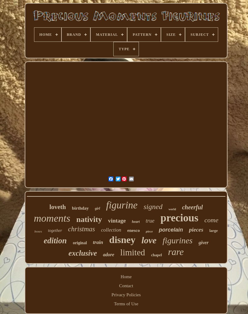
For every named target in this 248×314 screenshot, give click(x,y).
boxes (38, 231)
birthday (80, 208)
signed (152, 207)
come (211, 220)
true (150, 221)
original (80, 243)
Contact (126, 285)
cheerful (192, 207)
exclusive (82, 253)
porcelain (171, 230)
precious (180, 218)
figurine (122, 205)
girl (97, 208)
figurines (177, 240)
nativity (89, 219)
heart (136, 222)
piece (149, 231)
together (55, 230)
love (148, 240)
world (172, 209)
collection (111, 230)
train (98, 242)
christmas (81, 229)
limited (132, 252)
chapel (156, 255)
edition (55, 240)
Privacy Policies (126, 294)
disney (122, 239)
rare (176, 252)
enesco (133, 230)
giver (204, 242)
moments (52, 218)
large (213, 230)
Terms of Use (126, 303)
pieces (196, 229)
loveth (57, 207)
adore (108, 254)
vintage (117, 220)
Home (126, 276)
